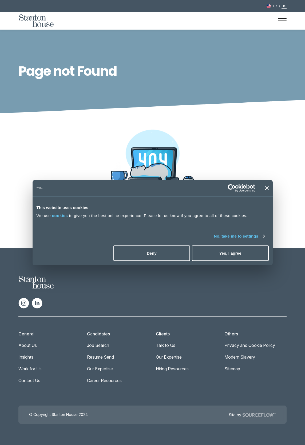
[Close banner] (267, 188)
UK (275, 6)
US (284, 6)
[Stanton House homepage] (36, 20)
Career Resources (104, 380)
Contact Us (29, 380)
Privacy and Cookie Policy (249, 345)
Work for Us (30, 368)
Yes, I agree (230, 253)
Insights (25, 357)
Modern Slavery (239, 357)
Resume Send (100, 357)
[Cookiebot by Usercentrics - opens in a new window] (231, 188)
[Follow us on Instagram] (23, 302)
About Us (27, 345)
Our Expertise (100, 368)
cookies (60, 215)
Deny (152, 253)
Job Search (98, 345)
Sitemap (232, 368)
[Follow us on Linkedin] (37, 302)
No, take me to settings (236, 236)
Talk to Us (165, 345)
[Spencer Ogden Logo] (36, 281)
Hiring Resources (172, 368)
